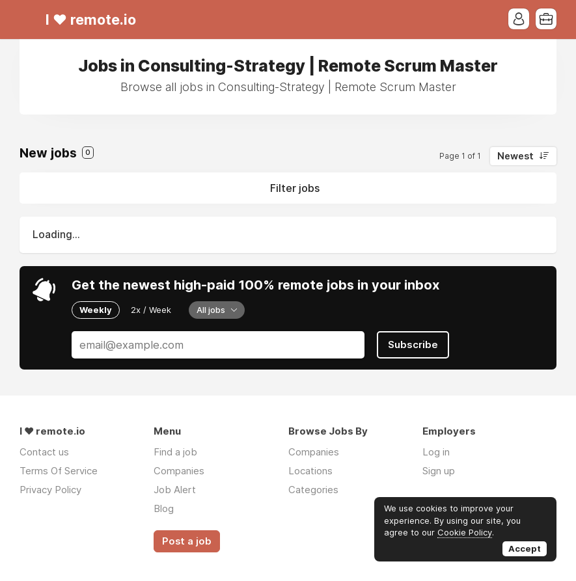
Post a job (187, 541)
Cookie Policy (464, 532)
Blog (164, 508)
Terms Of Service (59, 471)
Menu (29, 19)
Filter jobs (295, 188)
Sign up (438, 471)
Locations (310, 471)
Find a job (175, 452)
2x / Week (151, 309)
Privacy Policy (50, 489)
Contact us (44, 452)
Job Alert (175, 489)
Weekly (95, 309)
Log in (436, 452)
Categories (313, 489)
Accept (524, 548)
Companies (179, 471)
